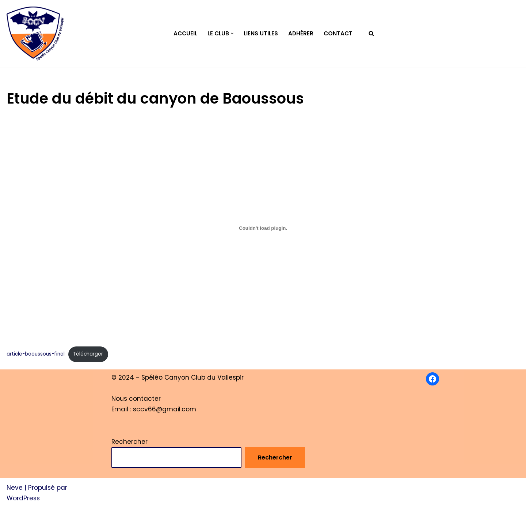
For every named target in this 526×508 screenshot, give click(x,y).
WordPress (23, 498)
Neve (15, 487)
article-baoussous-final (36, 353)
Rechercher (129, 441)
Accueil (185, 33)
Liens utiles (261, 33)
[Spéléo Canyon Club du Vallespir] (35, 34)
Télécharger (88, 353)
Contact (338, 33)
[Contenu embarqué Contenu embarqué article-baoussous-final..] (263, 228)
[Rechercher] (371, 33)
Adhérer (300, 33)
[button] (232, 33)
